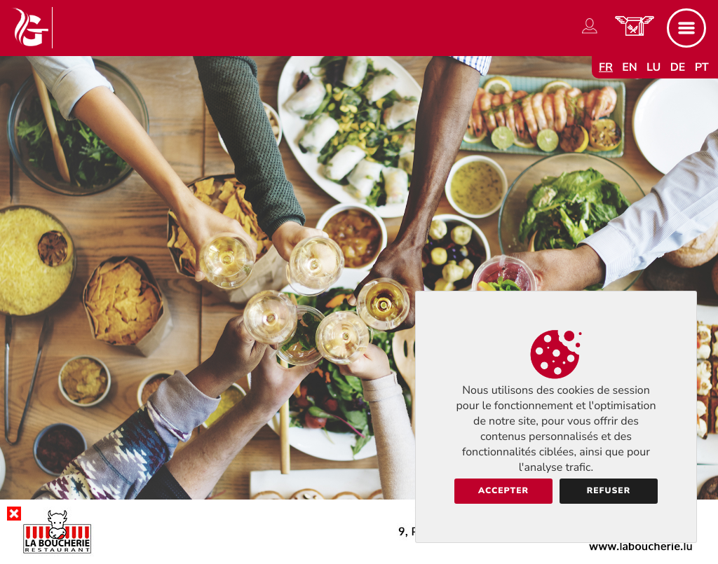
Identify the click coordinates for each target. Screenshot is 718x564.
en (629, 67)
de (678, 67)
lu (653, 67)
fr (606, 67)
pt (702, 67)
